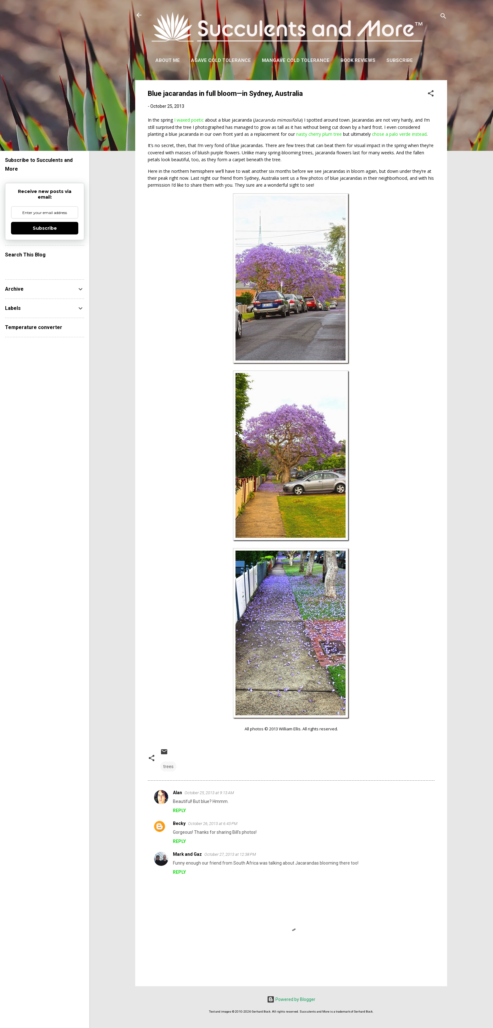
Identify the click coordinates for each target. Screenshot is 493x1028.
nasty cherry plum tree (319, 134)
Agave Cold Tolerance (221, 60)
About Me (167, 60)
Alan (177, 792)
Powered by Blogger (291, 999)
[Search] (443, 17)
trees (168, 766)
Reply (179, 810)
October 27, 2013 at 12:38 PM (230, 854)
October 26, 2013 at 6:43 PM (212, 823)
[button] (431, 94)
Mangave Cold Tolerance (296, 60)
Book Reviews (358, 60)
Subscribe (399, 60)
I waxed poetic (189, 120)
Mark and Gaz (187, 854)
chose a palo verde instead (399, 134)
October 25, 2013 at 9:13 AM (209, 792)
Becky (179, 823)
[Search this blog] (44, 266)
